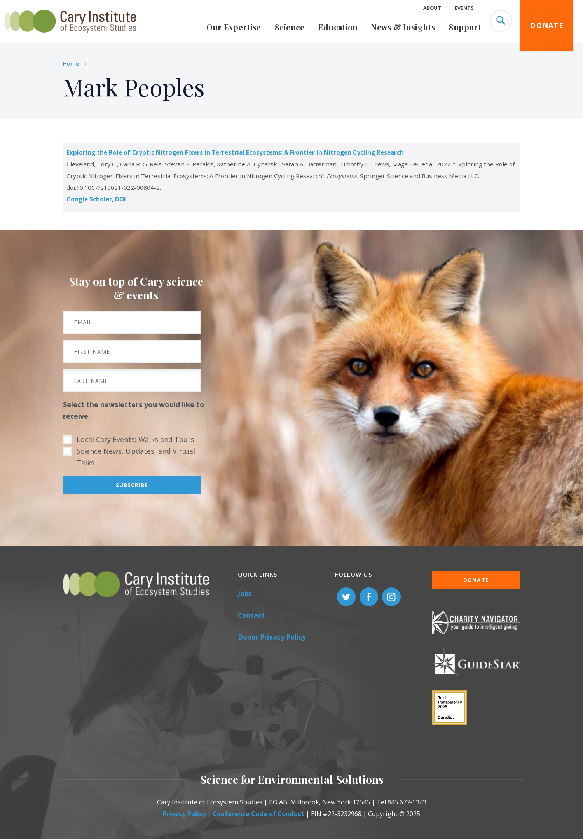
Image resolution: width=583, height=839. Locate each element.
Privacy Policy (184, 813)
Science (290, 27)
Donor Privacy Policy (272, 637)
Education (338, 27)
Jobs (244, 593)
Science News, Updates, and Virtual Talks (136, 456)
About (432, 7)
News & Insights (403, 27)
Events (464, 7)
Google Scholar (89, 199)
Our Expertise (233, 27)
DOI (120, 199)
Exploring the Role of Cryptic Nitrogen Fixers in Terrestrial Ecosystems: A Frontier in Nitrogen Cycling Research (235, 152)
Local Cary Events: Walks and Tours (135, 439)
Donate (547, 25)
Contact (251, 615)
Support (465, 27)
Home (71, 63)
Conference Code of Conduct (258, 813)
